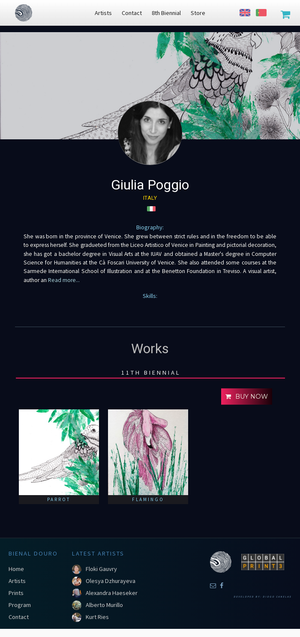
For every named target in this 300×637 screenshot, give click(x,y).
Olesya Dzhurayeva (110, 581)
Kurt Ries (97, 617)
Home (16, 569)
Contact (19, 617)
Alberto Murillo (104, 605)
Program (20, 605)
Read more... (63, 280)
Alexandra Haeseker (112, 593)
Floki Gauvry (101, 569)
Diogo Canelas (277, 596)
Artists (17, 581)
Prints (16, 593)
